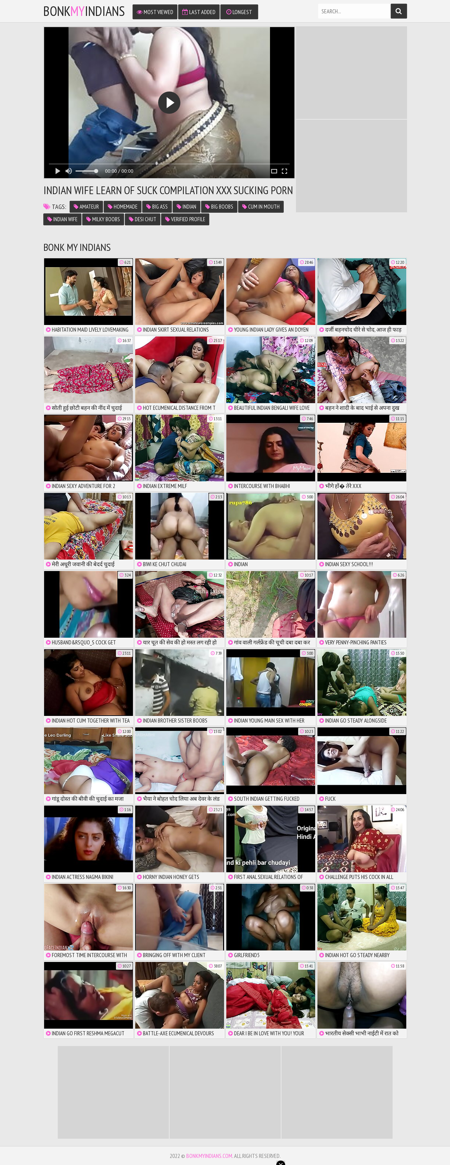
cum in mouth (261, 206)
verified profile (185, 219)
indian (186, 206)
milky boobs (103, 219)
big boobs (219, 206)
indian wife (62, 219)
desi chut (142, 219)
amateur (86, 206)
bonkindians (84, 11)
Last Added (199, 12)
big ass (157, 206)
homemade (122, 206)
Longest (239, 12)
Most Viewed (155, 12)
